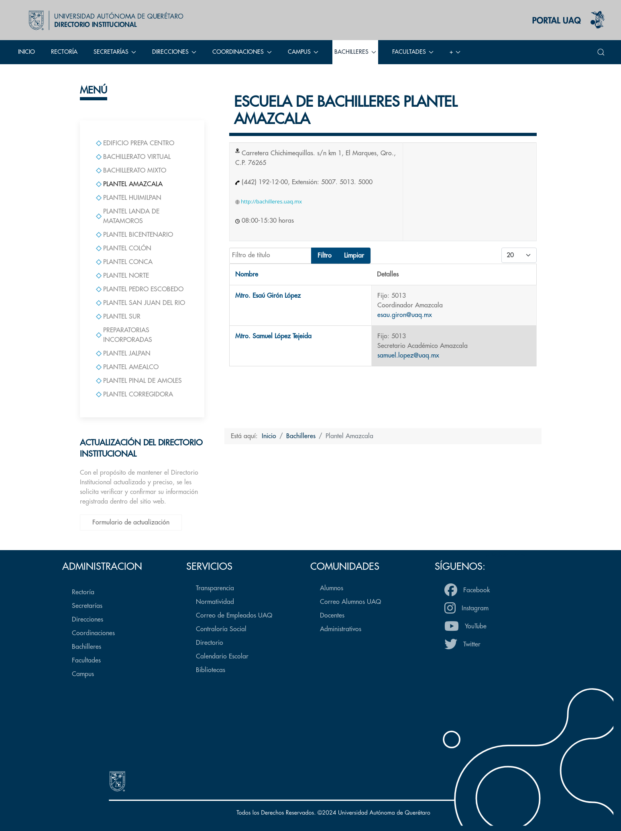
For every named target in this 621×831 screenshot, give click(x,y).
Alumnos (331, 588)
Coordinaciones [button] (241, 52)
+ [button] (455, 52)
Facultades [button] (413, 52)
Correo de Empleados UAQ (234, 615)
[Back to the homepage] (104, 20)
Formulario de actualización (130, 522)
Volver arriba (506, 555)
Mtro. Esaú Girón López (268, 296)
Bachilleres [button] (355, 52)
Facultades (86, 660)
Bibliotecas (210, 670)
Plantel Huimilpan (128, 198)
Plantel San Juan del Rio (140, 303)
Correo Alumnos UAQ (350, 602)
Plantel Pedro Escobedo (139, 289)
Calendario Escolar (222, 656)
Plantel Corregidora (134, 394)
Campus (83, 674)
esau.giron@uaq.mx (404, 315)
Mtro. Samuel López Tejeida (273, 336)
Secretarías (87, 606)
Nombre (246, 274)
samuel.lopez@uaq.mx (408, 355)
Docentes (332, 615)
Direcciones (87, 619)
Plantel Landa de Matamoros (127, 216)
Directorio (209, 643)
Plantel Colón (123, 248)
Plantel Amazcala (129, 184)
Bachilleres (86, 647)
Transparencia (215, 588)
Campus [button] (303, 52)
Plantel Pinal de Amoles (139, 381)
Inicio (26, 52)
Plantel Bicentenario (134, 235)
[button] (601, 52)
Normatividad (215, 602)
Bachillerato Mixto (131, 170)
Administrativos (340, 629)
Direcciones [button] (174, 52)
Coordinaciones (93, 633)
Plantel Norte (122, 275)
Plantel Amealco (127, 367)
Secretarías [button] (115, 52)
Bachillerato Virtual (133, 157)
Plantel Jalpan (123, 353)
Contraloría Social (221, 629)
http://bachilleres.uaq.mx (268, 201)
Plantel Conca (124, 262)
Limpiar (354, 255)
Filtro (325, 255)
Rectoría (64, 52)
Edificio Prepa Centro (135, 143)
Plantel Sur (118, 316)
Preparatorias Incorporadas (124, 335)
